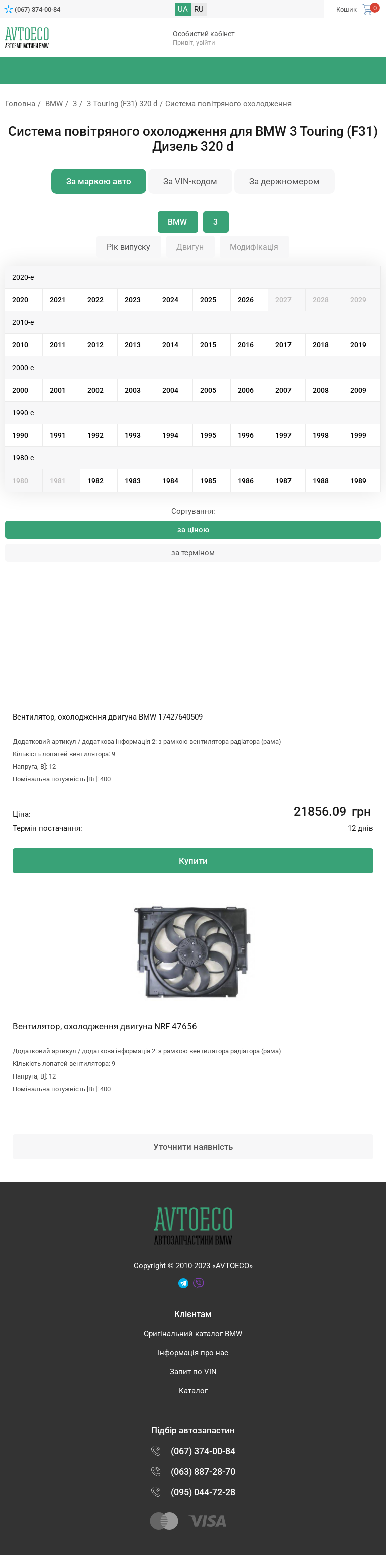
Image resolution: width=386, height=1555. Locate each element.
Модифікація (254, 247)
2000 (20, 390)
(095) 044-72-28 (203, 1492)
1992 (95, 435)
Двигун (190, 247)
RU (199, 9)
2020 (20, 300)
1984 (170, 480)
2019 (358, 345)
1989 (358, 480)
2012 (95, 345)
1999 (358, 435)
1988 (321, 480)
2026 (246, 300)
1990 (20, 435)
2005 (208, 390)
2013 (133, 345)
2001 (58, 390)
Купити (193, 861)
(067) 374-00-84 (37, 9)
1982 (95, 480)
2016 (246, 345)
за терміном (193, 552)
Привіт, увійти (194, 42)
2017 (283, 345)
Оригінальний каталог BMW (193, 1333)
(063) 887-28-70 (203, 1471)
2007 (283, 390)
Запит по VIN (193, 1371)
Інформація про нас (193, 1352)
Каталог (193, 1390)
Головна (20, 103)
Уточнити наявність (193, 1147)
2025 (208, 300)
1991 (58, 435)
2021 (58, 300)
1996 (246, 435)
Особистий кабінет (204, 34)
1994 (170, 435)
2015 (208, 345)
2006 (246, 390)
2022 (95, 300)
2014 (170, 345)
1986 (246, 480)
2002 (95, 390)
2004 (170, 390)
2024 (170, 300)
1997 (283, 435)
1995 (208, 435)
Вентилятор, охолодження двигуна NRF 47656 (105, 1026)
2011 (58, 345)
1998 (321, 435)
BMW (54, 103)
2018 (321, 345)
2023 (133, 300)
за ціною (193, 529)
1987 (283, 480)
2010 (20, 345)
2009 (358, 390)
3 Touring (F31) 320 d (122, 103)
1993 (133, 435)
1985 (208, 480)
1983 (133, 480)
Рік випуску (128, 247)
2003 (133, 390)
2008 (321, 390)
